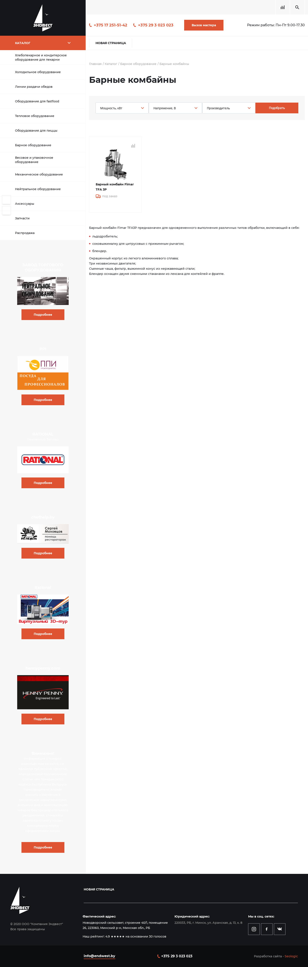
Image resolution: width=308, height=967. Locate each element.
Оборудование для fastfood (37, 101)
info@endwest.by (99, 956)
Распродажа (25, 233)
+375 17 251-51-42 (110, 25)
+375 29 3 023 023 (155, 25)
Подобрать (277, 108)
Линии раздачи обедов (34, 87)
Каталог (111, 64)
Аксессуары (24, 204)
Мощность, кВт (111, 108)
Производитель (218, 108)
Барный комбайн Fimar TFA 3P (115, 186)
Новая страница (111, 43)
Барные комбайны (174, 64)
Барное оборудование (33, 145)
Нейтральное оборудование (38, 189)
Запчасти (22, 218)
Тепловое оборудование (34, 116)
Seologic (291, 956)
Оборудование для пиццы (36, 130)
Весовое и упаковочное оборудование (34, 160)
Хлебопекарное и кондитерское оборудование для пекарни (41, 57)
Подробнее (43, 315)
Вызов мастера (204, 25)
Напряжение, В (164, 108)
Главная (95, 64)
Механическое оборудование (39, 174)
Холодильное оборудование (38, 72)
